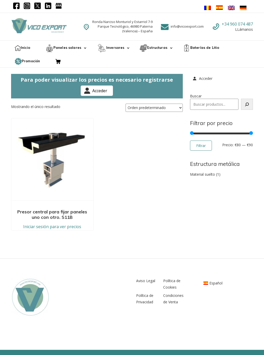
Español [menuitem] (215, 262)
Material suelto (202, 174)
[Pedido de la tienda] (154, 108)
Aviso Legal (145, 259)
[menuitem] (213, 262)
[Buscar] (247, 104)
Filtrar (201, 145)
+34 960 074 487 (237, 24)
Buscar (196, 96)
